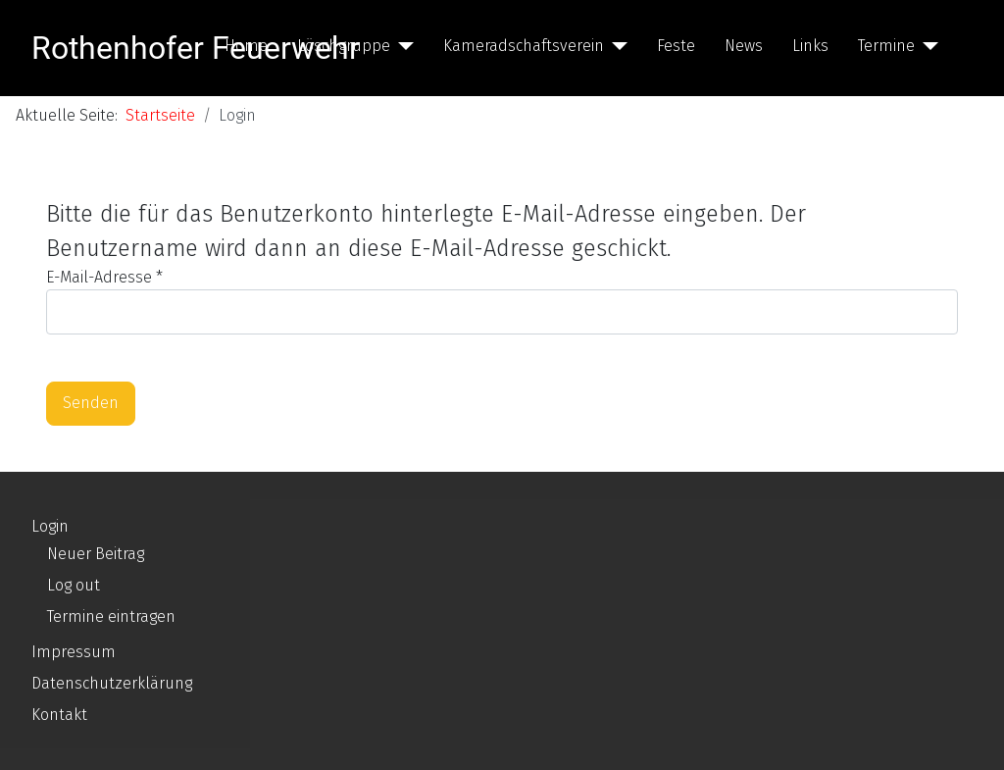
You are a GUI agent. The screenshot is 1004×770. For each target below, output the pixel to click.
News (744, 45)
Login (50, 526)
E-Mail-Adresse (104, 277)
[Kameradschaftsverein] (616, 46)
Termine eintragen (111, 616)
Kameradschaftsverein (523, 45)
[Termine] (926, 46)
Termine (886, 45)
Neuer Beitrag (95, 553)
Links (810, 45)
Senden (91, 402)
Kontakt (59, 714)
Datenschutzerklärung (111, 683)
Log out (73, 585)
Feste (676, 45)
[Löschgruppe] (402, 46)
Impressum (73, 651)
